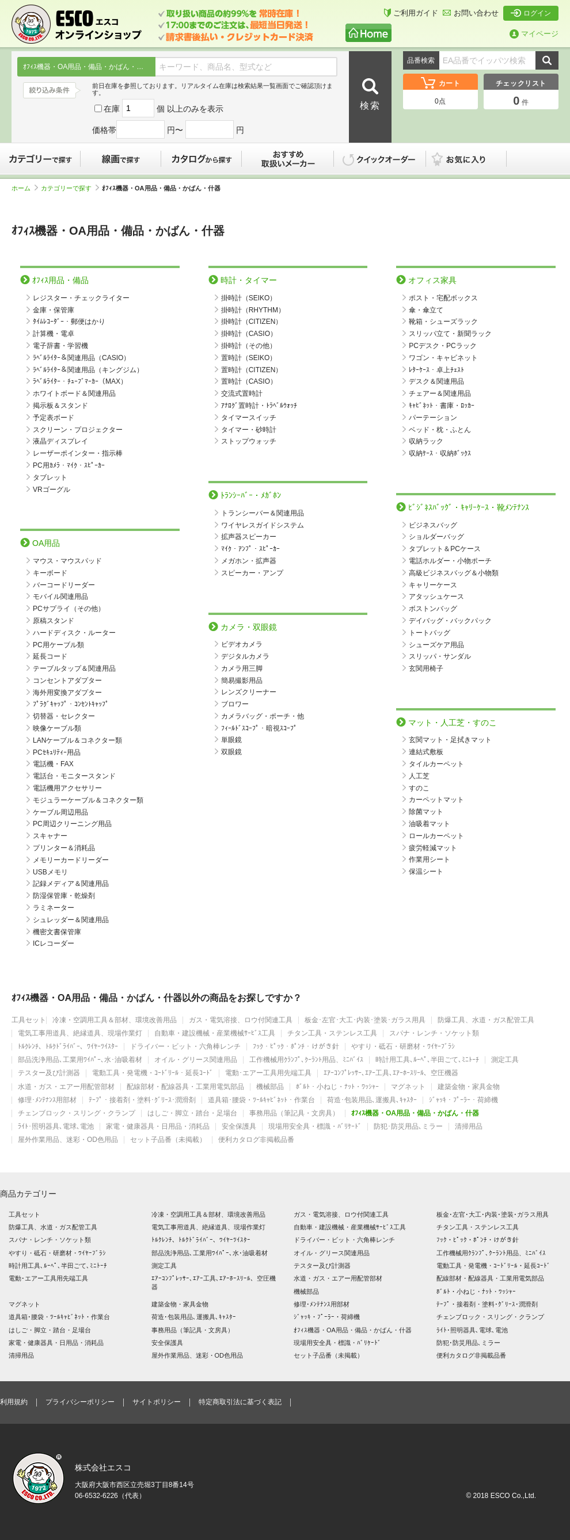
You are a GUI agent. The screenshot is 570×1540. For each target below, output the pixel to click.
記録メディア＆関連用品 (71, 884)
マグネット (408, 1087)
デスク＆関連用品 (436, 381)
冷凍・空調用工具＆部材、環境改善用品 (114, 1020)
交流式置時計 (242, 393)
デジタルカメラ (245, 656)
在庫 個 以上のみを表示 (158, 108)
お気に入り (472, 159)
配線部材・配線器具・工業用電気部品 (185, 1087)
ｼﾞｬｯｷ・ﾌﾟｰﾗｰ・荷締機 (463, 1100)
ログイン (531, 13)
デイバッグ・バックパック (450, 621)
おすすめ (288, 159)
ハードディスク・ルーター (74, 633)
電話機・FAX (53, 764)
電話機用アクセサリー (67, 788)
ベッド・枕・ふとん (440, 430)
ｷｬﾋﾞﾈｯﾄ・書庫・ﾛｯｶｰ (441, 406)
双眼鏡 (231, 752)
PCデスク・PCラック (442, 346)
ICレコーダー (53, 943)
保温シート (426, 872)
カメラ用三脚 (242, 668)
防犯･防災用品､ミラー (408, 1126)
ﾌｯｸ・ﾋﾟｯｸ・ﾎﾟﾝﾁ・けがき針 (296, 1046)
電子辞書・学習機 (60, 346)
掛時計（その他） (248, 346)
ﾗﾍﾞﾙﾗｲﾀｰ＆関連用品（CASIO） (81, 358)
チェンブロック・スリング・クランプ (76, 1113)
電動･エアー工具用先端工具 (268, 1073)
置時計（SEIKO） (249, 358)
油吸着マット (429, 824)
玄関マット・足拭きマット (450, 740)
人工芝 (419, 776)
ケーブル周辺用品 (60, 812)
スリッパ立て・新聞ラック (450, 334)
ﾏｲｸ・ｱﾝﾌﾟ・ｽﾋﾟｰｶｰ (250, 549)
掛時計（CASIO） (249, 334)
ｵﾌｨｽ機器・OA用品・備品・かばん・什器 (415, 1113)
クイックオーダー (380, 159)
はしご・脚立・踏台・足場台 (192, 1113)
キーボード (50, 573)
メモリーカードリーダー (71, 860)
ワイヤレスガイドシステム (262, 525)
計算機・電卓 (53, 334)
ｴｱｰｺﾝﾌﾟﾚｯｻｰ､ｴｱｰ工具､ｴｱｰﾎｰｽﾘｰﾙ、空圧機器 (391, 1073)
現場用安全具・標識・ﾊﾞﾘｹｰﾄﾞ (315, 1126)
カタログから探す (201, 159)
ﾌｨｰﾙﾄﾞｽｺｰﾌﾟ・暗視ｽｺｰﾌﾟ (259, 728)
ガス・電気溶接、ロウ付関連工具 (240, 1020)
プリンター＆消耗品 (64, 848)
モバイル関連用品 (60, 597)
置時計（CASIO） (249, 381)
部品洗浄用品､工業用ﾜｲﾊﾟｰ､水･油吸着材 (80, 1060)
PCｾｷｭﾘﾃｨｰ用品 (57, 752)
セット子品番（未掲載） (168, 1140)
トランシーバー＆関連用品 (262, 513)
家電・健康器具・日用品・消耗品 (158, 1126)
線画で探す (121, 159)
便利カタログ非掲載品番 (256, 1140)
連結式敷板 (426, 752)
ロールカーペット (436, 836)
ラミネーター (53, 908)
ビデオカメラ (242, 644)
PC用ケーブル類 (58, 645)
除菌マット (426, 812)
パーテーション (433, 418)
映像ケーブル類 (57, 728)
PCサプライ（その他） (69, 609)
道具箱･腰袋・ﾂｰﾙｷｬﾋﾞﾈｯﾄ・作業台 (261, 1100)
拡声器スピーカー (248, 537)
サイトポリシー (156, 1402)
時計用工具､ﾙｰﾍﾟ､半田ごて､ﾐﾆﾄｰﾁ (427, 1060)
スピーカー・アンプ (252, 573)
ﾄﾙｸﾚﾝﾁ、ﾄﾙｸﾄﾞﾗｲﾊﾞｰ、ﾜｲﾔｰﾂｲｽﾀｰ (68, 1046)
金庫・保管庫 (53, 310)
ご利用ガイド (411, 13)
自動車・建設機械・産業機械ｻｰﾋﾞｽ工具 (214, 1033)
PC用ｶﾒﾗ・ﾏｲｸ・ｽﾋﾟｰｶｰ (69, 465)
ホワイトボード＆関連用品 (74, 393)
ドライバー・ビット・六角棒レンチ (185, 1046)
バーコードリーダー (64, 585)
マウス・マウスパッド (67, 561)
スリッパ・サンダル (440, 656)
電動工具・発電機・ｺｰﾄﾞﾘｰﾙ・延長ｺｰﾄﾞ (152, 1073)
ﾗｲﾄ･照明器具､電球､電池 (56, 1126)
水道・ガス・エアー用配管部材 (66, 1087)
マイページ (534, 33)
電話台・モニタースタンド (74, 776)
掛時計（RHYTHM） (253, 310)
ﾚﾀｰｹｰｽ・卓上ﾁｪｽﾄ (436, 370)
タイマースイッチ (248, 418)
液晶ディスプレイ (60, 441)
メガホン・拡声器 (248, 561)
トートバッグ (429, 633)
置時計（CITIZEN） (252, 370)
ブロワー (235, 704)
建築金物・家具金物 (469, 1087)
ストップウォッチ (248, 441)
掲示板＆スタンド (60, 406)
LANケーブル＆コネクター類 (77, 740)
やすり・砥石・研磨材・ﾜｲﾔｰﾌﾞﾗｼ (403, 1046)
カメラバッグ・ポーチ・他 (262, 716)
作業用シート (429, 859)
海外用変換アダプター (67, 693)
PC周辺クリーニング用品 (72, 824)
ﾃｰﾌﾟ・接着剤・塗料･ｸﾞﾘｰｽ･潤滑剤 (142, 1100)
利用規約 (14, 1402)
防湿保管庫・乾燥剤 (64, 896)
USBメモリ (50, 872)
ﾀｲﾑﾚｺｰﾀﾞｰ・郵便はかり (69, 322)
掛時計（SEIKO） (249, 298)
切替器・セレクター (64, 716)
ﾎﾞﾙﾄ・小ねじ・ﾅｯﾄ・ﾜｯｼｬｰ (337, 1087)
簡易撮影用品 (242, 681)
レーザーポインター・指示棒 (78, 453)
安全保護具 (239, 1126)
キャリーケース (433, 585)
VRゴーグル (51, 490)
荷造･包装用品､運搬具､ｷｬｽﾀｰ (372, 1100)
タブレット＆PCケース (445, 549)
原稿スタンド (53, 621)
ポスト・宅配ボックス (443, 298)
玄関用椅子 (426, 668)
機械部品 (270, 1087)
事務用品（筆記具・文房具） (294, 1113)
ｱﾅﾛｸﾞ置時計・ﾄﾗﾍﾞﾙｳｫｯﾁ (259, 406)
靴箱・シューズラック (443, 322)
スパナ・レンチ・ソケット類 (434, 1033)
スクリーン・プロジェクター (78, 430)
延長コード (50, 656)
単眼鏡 (231, 740)
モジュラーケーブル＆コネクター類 (88, 800)
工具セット (29, 1020)
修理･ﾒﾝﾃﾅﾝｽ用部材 (47, 1100)
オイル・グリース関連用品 (195, 1060)
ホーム (25, 188)
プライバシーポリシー (80, 1402)
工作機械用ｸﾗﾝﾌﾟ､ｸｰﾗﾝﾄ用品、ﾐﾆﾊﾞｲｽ (306, 1060)
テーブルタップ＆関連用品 (74, 668)
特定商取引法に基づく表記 (240, 1402)
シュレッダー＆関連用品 (71, 920)
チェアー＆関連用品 (440, 393)
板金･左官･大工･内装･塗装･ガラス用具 (365, 1020)
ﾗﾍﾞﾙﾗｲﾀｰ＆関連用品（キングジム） (88, 370)
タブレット (50, 477)
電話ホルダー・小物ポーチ (450, 561)
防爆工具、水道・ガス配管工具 (486, 1020)
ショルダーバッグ (436, 537)
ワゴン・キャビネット (443, 358)
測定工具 (505, 1060)
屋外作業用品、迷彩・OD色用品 (68, 1140)
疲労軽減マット (433, 848)
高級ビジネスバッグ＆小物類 (454, 573)
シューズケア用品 (436, 645)
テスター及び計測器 (49, 1073)
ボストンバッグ (433, 609)
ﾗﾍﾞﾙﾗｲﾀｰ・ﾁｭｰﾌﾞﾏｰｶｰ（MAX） (80, 381)
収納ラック (426, 441)
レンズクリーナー (248, 692)
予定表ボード (53, 418)
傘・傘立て (426, 310)
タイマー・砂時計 (248, 430)
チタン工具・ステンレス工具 (332, 1033)
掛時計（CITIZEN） (252, 322)
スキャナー (50, 836)
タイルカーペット (436, 764)
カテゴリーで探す (40, 159)
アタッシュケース (436, 597)
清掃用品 (468, 1126)
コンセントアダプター (67, 681)
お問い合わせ (471, 13)
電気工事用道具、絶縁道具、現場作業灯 (80, 1033)
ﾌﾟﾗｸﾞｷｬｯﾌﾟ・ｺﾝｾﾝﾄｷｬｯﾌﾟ (71, 704)
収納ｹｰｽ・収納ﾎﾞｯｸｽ (440, 453)
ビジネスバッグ (433, 525)
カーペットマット (436, 800)
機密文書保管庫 (57, 932)
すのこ (419, 788)
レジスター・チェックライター (81, 298)
